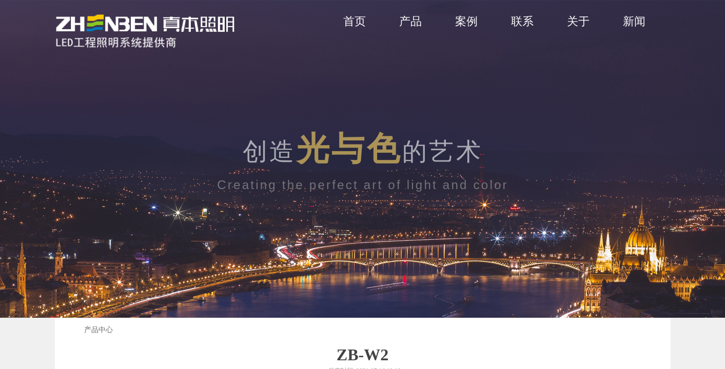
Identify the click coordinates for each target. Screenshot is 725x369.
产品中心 (98, 330)
